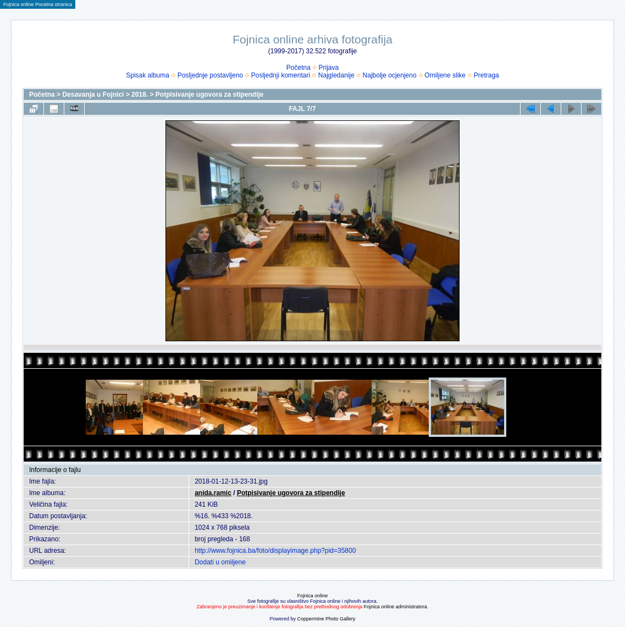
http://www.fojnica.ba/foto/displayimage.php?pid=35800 (275, 550)
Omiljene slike (445, 75)
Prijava (329, 67)
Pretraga (486, 75)
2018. (139, 94)
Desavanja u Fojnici (93, 94)
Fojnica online (312, 595)
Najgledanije (336, 75)
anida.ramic (213, 493)
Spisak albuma (147, 75)
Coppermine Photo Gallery (326, 619)
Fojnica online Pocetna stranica (37, 4)
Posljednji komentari (280, 75)
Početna (298, 67)
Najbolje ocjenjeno (390, 75)
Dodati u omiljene (220, 562)
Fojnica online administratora (395, 606)
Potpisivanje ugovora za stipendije (210, 94)
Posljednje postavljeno (210, 75)
